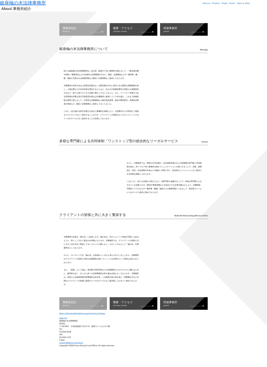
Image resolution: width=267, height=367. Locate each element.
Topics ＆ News (243, 3)
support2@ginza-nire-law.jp (71, 342)
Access (232, 3)
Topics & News (99, 313)
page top (63, 318)
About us (206, 3)
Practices (216, 3)
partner (89, 313)
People (224, 3)
